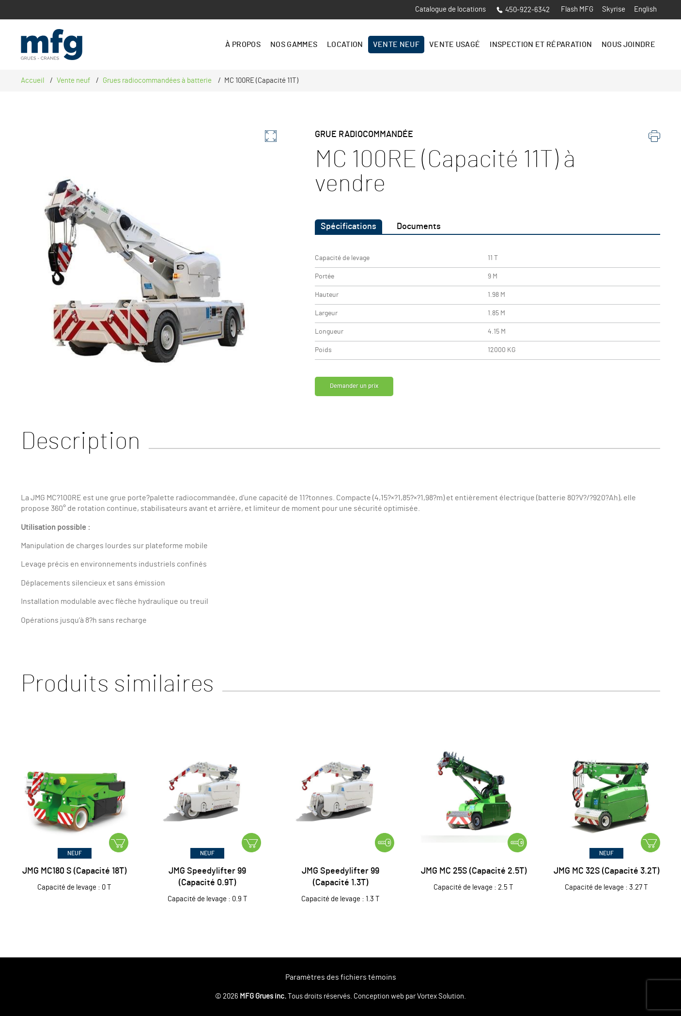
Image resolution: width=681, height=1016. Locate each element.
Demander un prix (363, 389)
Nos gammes (293, 44)
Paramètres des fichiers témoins (340, 977)
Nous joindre (628, 44)
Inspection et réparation (541, 44)
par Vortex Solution (434, 996)
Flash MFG (577, 9)
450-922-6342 (523, 10)
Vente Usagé (454, 44)
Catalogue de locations (450, 9)
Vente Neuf (396, 44)
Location (345, 44)
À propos (243, 44)
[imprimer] (654, 138)
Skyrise (613, 9)
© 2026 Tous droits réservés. (283, 996)
